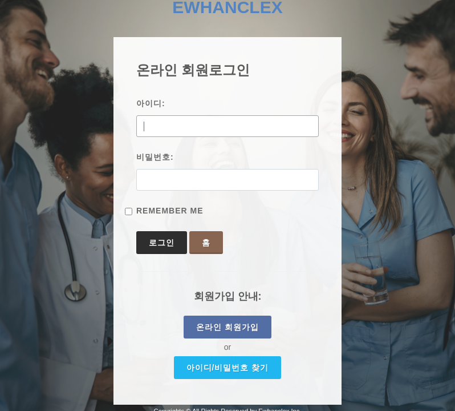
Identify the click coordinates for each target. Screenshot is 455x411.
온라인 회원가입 (227, 327)
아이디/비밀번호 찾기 (227, 367)
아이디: (150, 103)
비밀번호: (155, 157)
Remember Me (170, 210)
